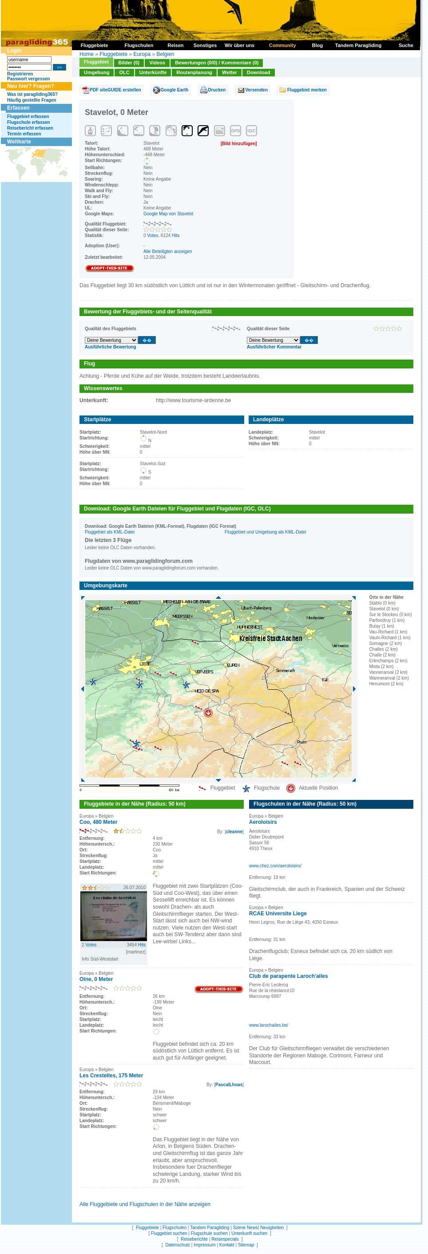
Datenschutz (177, 1244)
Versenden (256, 89)
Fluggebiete (113, 54)
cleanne (234, 831)
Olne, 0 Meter (96, 979)
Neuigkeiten (272, 1227)
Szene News (245, 1227)
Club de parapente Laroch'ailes (288, 976)
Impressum (204, 1244)
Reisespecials (225, 1239)
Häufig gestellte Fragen (31, 100)
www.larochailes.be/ (268, 1025)
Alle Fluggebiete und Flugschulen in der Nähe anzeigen (144, 1204)
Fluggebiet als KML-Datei (110, 532)
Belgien (165, 54)
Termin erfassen (24, 133)
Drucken (217, 89)
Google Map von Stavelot (168, 213)
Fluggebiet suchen (169, 1233)
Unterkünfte (153, 72)
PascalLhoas (228, 1084)
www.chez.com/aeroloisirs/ (275, 865)
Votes (152, 235)
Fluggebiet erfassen (28, 116)
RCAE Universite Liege (278, 913)
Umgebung (96, 72)
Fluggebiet (96, 61)
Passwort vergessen (28, 78)
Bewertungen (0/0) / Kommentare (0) (216, 62)
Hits (175, 235)
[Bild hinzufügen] (239, 143)
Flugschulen (174, 1227)
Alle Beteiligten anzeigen (167, 251)
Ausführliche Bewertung (110, 346)
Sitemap (246, 1244)
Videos (157, 62)
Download (258, 72)
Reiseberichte (194, 1239)
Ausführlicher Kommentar (274, 346)
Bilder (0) (129, 62)
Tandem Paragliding (209, 1227)
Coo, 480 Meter (98, 822)
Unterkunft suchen (249, 1233)
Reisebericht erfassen (30, 128)
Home (86, 54)
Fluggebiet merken (307, 89)
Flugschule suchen (209, 1233)
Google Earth (175, 89)
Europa (142, 54)
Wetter (229, 72)
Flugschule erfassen (28, 122)
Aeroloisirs (263, 822)
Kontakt (226, 1244)
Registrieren (20, 73)
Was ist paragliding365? (32, 94)
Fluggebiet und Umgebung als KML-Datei (265, 532)
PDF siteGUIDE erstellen (115, 89)
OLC (124, 72)
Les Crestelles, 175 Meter (111, 1075)
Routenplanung (194, 72)
